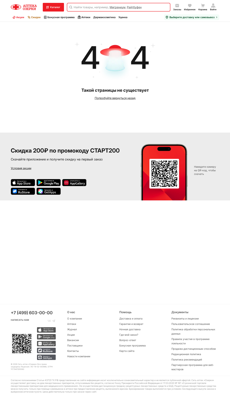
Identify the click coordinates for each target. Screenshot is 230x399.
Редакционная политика (186, 354)
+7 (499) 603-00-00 (32, 312)
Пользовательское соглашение (190, 323)
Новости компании (78, 356)
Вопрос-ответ (127, 340)
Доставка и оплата (130, 318)
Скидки (34, 17)
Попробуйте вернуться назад (115, 98)
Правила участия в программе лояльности (190, 341)
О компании (74, 318)
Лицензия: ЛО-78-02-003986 (34, 367)
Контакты (73, 350)
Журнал (72, 329)
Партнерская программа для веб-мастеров (192, 367)
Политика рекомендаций (186, 359)
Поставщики (74, 345)
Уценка (122, 17)
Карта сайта (126, 350)
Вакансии (73, 340)
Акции (18, 17)
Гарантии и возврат (131, 323)
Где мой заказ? (128, 334)
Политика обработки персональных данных (193, 331)
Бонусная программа (59, 17)
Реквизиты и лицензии (185, 318)
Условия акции (21, 168)
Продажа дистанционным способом (193, 348)
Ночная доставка (130, 329)
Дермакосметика (104, 17)
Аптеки (83, 17)
